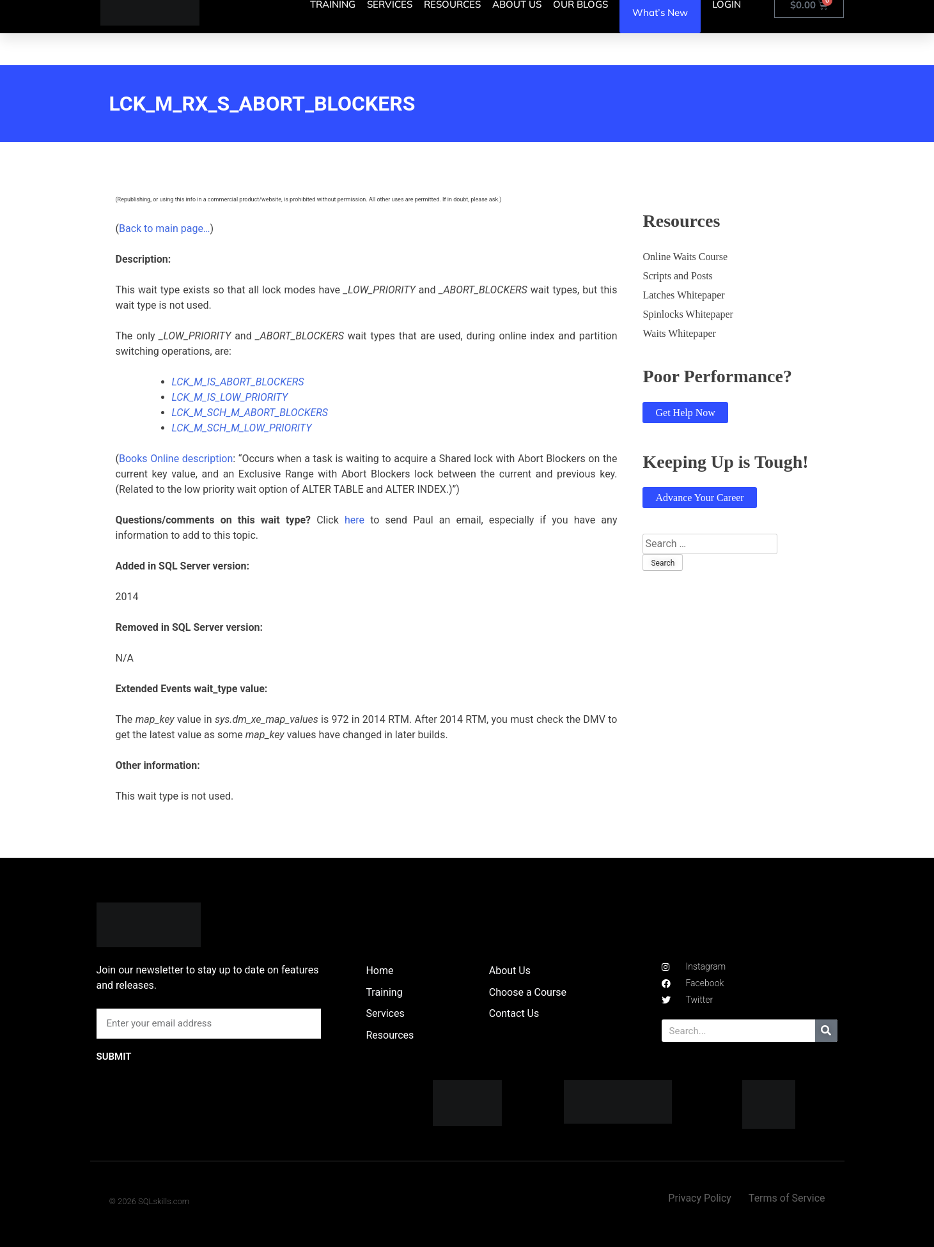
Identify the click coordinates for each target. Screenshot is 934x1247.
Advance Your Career (699, 497)
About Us (510, 970)
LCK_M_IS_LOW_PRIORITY (230, 397)
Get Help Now (685, 412)
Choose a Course (527, 992)
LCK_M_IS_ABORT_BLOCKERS (238, 382)
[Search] (826, 1030)
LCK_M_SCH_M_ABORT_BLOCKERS (250, 413)
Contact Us (514, 1013)
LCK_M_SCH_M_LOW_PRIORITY (242, 428)
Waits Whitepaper (678, 333)
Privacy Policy (699, 1198)
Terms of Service (787, 1198)
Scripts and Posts (677, 275)
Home (379, 970)
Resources (390, 1035)
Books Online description (176, 459)
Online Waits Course (685, 256)
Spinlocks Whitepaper (687, 314)
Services (385, 1013)
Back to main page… (164, 228)
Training (384, 992)
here (354, 520)
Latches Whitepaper (683, 295)
